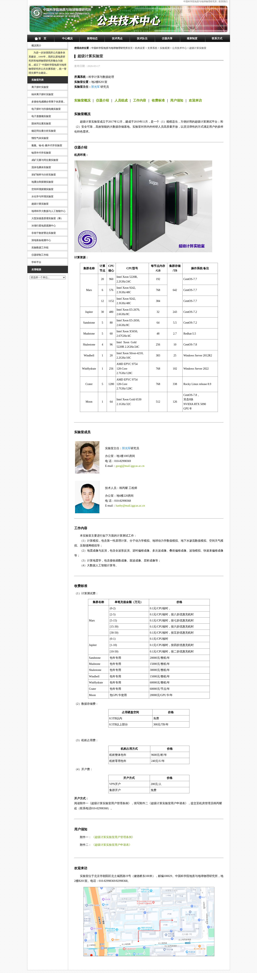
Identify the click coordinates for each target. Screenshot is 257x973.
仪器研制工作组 (39, 254)
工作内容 (139, 100)
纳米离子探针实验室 (42, 94)
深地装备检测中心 (41, 240)
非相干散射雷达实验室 (43, 233)
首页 (130, 48)
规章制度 (192, 38)
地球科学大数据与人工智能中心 (48, 211)
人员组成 (121, 100)
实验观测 (165, 48)
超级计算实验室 (39, 203)
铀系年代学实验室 (41, 152)
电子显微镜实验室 (41, 116)
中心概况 (67, 38)
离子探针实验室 (39, 87)
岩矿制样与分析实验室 (43, 174)
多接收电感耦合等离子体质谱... (48, 101)
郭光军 (95, 86)
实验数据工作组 (39, 247)
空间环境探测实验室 (42, 189)
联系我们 (223, 1)
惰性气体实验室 (39, 138)
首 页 (42, 38)
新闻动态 (92, 38)
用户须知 (176, 100)
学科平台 (36, 262)
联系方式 (217, 38)
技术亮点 (117, 38)
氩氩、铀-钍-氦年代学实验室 (46, 145)
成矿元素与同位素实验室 (44, 160)
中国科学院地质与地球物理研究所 (200, 1)
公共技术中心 (179, 48)
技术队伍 (142, 38)
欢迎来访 (195, 100)
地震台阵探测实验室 (42, 182)
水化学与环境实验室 (42, 196)
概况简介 (36, 45)
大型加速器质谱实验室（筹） (47, 218)
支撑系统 (152, 48)
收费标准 (158, 100)
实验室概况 (82, 100)
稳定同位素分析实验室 (43, 130)
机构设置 (140, 48)
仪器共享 (167, 38)
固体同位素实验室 (41, 123)
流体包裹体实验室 (41, 167)
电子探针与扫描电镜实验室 (46, 109)
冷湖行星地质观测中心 (43, 225)
